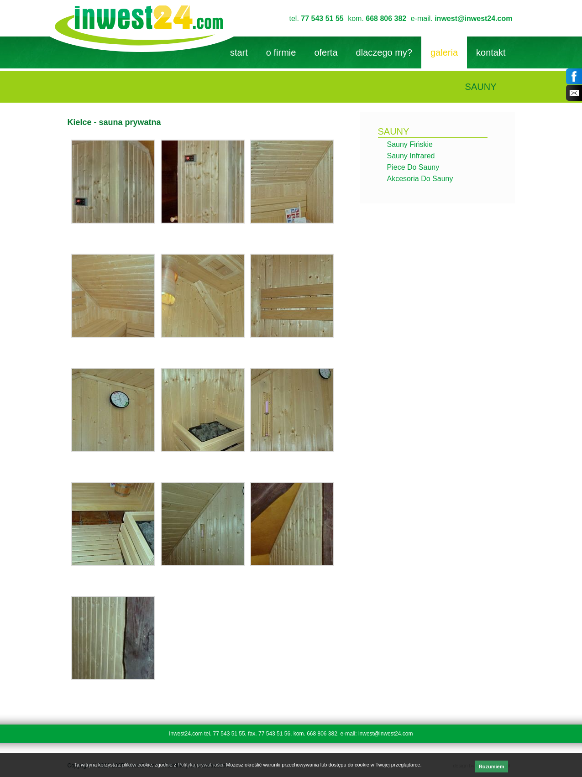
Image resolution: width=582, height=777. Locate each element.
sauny (393, 131)
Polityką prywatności (200, 764)
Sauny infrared (411, 156)
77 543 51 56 (274, 733)
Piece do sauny (413, 167)
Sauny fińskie (410, 144)
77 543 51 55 (322, 18)
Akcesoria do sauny (420, 179)
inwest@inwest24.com (473, 18)
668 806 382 (386, 18)
